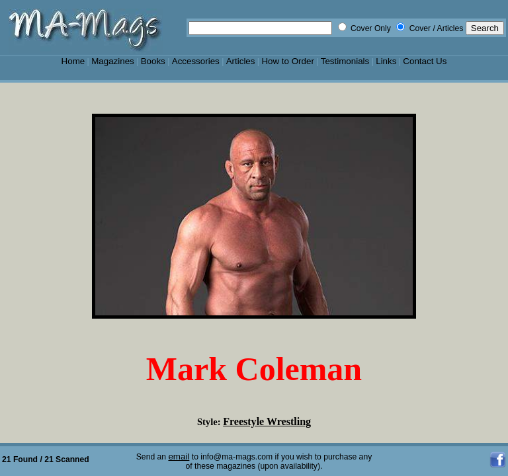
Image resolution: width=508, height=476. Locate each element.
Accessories (196, 61)
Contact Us (424, 61)
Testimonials (345, 61)
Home (73, 61)
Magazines (112, 61)
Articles (240, 61)
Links (386, 61)
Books (153, 61)
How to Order (287, 61)
